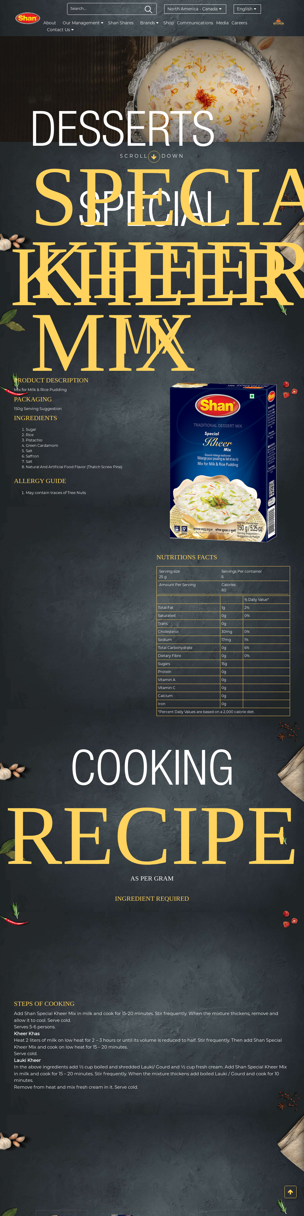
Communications (195, 23)
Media (222, 23)
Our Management (83, 23)
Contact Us (60, 29)
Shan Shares (121, 23)
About (49, 23)
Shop (168, 23)
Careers (239, 23)
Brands (149, 23)
